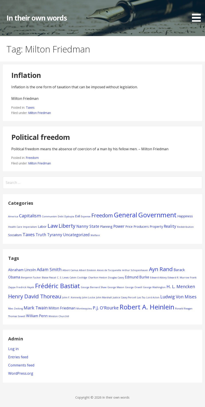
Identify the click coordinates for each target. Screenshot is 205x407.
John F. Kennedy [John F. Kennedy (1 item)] (71, 297)
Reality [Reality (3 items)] (170, 226)
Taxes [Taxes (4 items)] (29, 234)
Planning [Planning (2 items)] (106, 226)
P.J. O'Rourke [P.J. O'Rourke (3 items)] (106, 308)
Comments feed (21, 365)
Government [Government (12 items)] (157, 214)
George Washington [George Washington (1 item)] (154, 287)
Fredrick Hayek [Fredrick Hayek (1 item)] (25, 287)
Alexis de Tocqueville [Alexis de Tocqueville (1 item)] (109, 270)
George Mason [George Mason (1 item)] (115, 287)
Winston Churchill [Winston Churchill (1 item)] (58, 316)
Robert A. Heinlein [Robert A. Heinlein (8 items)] (147, 307)
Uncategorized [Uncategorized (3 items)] (76, 234)
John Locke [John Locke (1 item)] (88, 297)
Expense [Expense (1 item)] (86, 216)
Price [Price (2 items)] (129, 226)
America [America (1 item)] (13, 216)
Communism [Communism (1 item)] (49, 216)
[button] (198, 11)
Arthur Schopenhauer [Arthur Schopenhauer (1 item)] (135, 270)
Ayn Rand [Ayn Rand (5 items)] (161, 269)
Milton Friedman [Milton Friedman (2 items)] (61, 308)
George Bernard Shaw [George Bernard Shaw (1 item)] (93, 287)
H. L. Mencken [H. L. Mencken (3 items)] (180, 286)
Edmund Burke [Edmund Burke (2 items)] (137, 277)
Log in (13, 348)
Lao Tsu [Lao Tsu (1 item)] (141, 297)
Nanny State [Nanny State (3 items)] (87, 226)
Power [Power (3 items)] (118, 226)
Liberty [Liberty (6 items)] (67, 225)
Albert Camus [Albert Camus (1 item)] (70, 270)
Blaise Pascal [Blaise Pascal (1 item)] (49, 277)
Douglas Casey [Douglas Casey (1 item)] (116, 277)
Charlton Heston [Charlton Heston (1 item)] (97, 277)
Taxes (30, 107)
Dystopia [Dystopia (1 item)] (69, 216)
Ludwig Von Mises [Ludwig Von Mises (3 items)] (178, 297)
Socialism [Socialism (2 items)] (15, 235)
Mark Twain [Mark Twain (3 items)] (36, 308)
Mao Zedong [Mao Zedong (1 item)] (15, 308)
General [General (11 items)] (125, 214)
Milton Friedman (39, 113)
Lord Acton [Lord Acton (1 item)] (152, 297)
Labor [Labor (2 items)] (42, 226)
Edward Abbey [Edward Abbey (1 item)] (158, 277)
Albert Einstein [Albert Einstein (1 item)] (87, 270)
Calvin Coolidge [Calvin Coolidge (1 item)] (78, 277)
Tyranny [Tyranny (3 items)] (54, 234)
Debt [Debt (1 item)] (61, 216)
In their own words (36, 18)
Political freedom (40, 137)
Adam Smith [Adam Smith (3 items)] (49, 269)
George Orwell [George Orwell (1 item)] (133, 287)
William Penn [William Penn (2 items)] (37, 315)
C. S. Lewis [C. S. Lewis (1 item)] (63, 277)
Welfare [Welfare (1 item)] (95, 235)
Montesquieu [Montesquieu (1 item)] (84, 308)
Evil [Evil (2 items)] (77, 216)
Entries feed (18, 357)
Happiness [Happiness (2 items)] (185, 216)
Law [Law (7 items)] (53, 225)
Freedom (32, 158)
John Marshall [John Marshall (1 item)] (104, 297)
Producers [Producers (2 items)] (141, 226)
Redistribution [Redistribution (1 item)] (185, 226)
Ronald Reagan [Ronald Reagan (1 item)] (183, 308)
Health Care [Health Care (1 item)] (15, 226)
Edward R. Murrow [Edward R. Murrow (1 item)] (178, 277)
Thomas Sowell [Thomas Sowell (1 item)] (16, 316)
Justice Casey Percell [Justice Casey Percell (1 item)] (124, 297)
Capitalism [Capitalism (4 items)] (30, 216)
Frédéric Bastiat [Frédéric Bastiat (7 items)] (57, 286)
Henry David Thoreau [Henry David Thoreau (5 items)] (34, 296)
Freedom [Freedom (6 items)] (102, 215)
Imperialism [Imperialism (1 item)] (30, 226)
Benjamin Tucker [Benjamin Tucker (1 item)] (31, 277)
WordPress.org (20, 373)
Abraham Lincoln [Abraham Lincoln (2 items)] (22, 269)
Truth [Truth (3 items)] (41, 234)
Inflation (26, 75)
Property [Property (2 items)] (156, 226)
